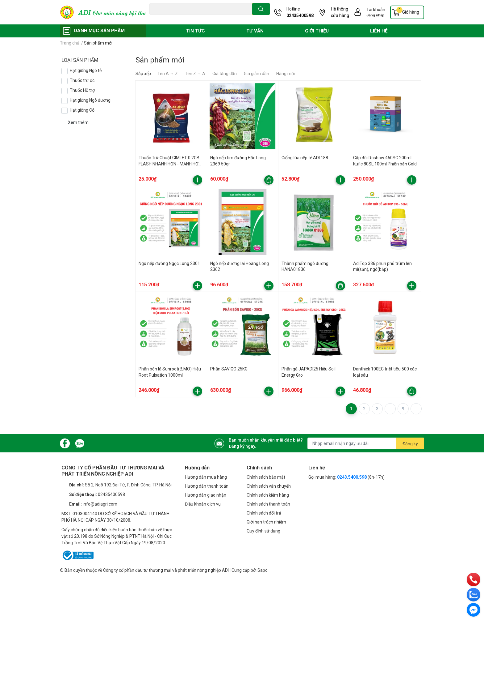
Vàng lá (184, 18)
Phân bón (203, 18)
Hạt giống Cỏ (82, 110)
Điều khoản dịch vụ (203, 504)
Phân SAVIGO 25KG (229, 368)
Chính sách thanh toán (268, 504)
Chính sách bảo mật (266, 477)
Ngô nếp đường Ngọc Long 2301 (169, 263)
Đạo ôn (155, 18)
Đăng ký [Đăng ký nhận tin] (410, 443)
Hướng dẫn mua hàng (206, 477)
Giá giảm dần (256, 73)
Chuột (170, 18)
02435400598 (300, 15)
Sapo (262, 570)
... (390, 408)
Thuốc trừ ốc (82, 80)
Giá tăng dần (224, 73)
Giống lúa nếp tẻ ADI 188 (305, 157)
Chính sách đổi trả (264, 513)
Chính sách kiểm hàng (268, 495)
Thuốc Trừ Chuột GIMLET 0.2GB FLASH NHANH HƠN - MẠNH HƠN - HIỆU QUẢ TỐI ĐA (170, 163)
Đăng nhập (375, 15)
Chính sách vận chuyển (269, 486)
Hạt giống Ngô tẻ (86, 70)
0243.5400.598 (352, 477)
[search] (261, 9)
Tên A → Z (167, 73)
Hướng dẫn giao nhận (205, 495)
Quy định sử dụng (263, 530)
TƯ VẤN (255, 31)
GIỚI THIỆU (317, 31)
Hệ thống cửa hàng (340, 12)
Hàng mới (285, 73)
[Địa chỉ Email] (365, 443)
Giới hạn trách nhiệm (266, 522)
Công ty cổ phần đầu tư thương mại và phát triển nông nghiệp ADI (166, 570)
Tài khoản (375, 9)
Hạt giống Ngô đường (90, 100)
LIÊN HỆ (378, 31)
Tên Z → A (195, 73)
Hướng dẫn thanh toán (206, 486)
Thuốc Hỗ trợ (82, 90)
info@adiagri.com (100, 504)
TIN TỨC (195, 31)
